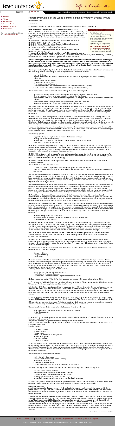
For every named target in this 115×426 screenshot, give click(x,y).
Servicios (74, 12)
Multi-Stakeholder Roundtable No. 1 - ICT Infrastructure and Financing (101, 44)
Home (59, 12)
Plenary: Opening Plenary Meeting (100, 35)
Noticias (6, 16)
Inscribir (110, 12)
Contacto (104, 12)
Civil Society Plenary (96, 41)
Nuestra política (83, 422)
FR (35, 12)
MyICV (95, 419)
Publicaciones (7, 29)
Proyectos (81, 12)
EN (32, 12)
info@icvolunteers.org (11, 34)
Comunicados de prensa (11, 24)
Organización (96, 12)
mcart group (53, 422)
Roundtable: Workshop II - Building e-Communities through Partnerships (101, 50)
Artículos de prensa (9, 26)
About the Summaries (96, 33)
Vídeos (5, 19)
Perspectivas (7, 21)
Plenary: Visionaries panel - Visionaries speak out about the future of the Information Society (101, 38)
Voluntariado (66, 12)
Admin (90, 422)
